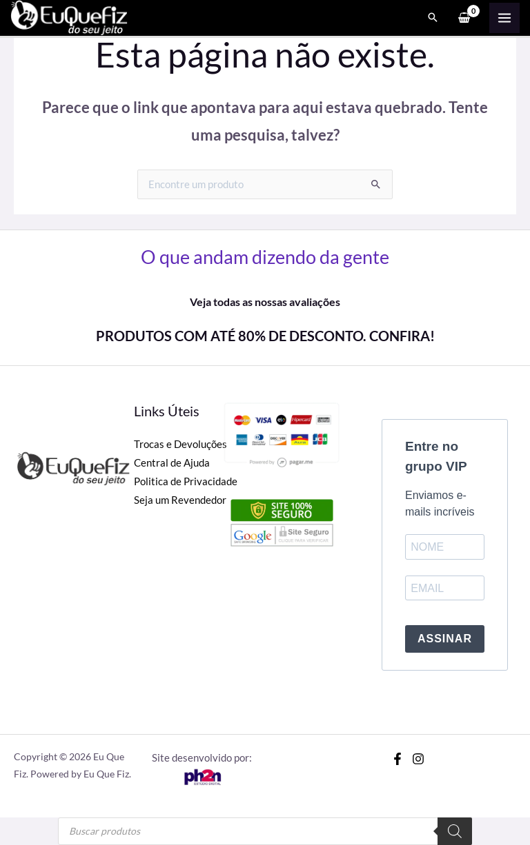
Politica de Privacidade (185, 481)
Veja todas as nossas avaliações (265, 301)
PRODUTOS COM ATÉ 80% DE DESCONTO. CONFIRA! (265, 335)
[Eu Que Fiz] (69, 16)
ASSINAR (445, 638)
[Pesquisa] (455, 831)
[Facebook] (397, 759)
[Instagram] (418, 759)
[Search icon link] (432, 18)
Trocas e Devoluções (180, 444)
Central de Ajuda (172, 463)
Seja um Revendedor (180, 500)
